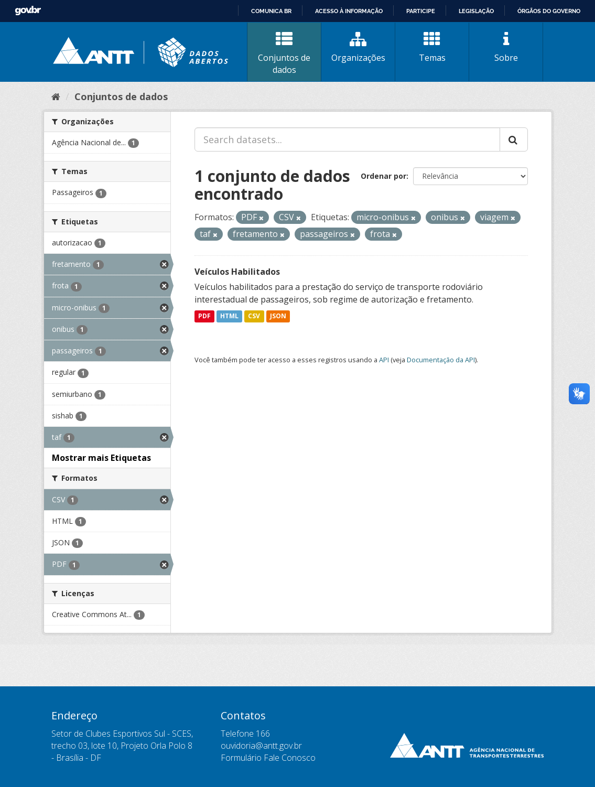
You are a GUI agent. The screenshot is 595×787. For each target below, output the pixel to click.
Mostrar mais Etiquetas (101, 457)
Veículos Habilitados (237, 271)
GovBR (28, 11)
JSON (278, 316)
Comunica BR (271, 11)
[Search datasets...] (347, 139)
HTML (229, 316)
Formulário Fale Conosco (268, 757)
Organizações (358, 47)
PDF (204, 316)
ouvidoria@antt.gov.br (261, 745)
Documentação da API (441, 359)
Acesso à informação (349, 11)
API (384, 359)
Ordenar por (383, 176)
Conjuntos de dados (284, 53)
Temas (432, 47)
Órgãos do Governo (548, 11)
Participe (420, 11)
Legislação (476, 11)
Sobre (506, 47)
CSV (254, 316)
